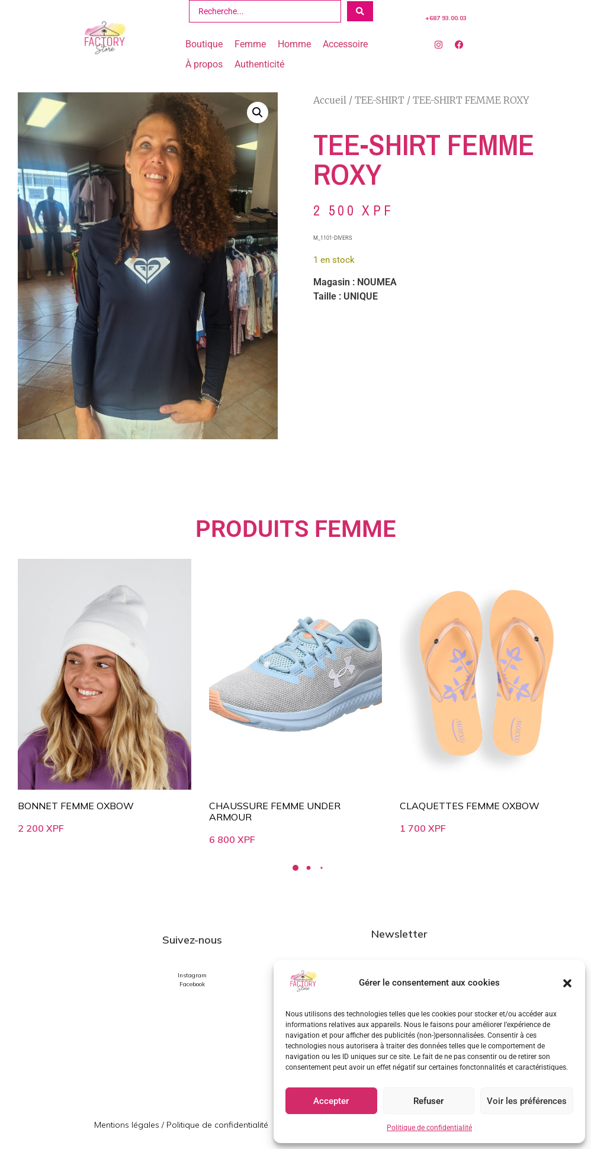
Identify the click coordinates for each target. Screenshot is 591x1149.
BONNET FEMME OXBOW (76, 806)
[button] (567, 983)
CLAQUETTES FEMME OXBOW (469, 806)
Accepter (331, 1101)
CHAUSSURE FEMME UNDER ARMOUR (275, 811)
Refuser (428, 1101)
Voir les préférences (527, 1101)
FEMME (355, 529)
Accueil (329, 100)
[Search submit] (360, 11)
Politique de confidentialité (429, 1128)
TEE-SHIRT (379, 100)
